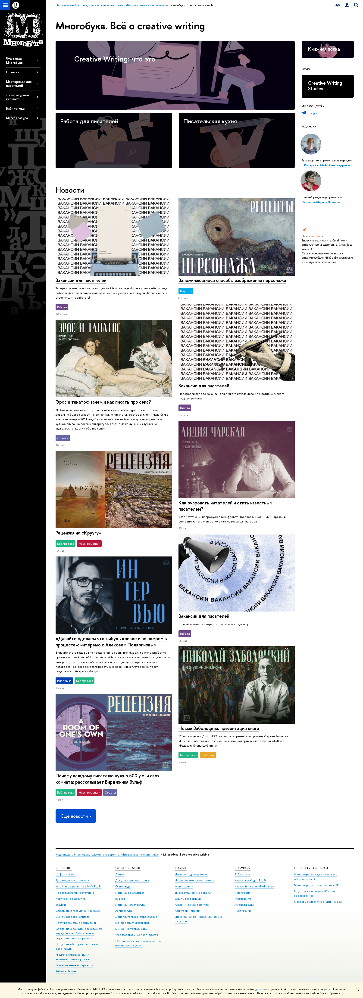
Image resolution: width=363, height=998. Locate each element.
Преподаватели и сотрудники (75, 893)
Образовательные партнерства (136, 935)
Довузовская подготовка (132, 880)
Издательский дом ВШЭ (250, 880)
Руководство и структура (72, 880)
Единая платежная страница (74, 965)
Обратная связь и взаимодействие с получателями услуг (139, 943)
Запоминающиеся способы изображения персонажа (232, 280)
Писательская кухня (210, 121)
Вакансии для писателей (81, 280)
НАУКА (181, 867)
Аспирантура (123, 911)
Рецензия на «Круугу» (78, 533)
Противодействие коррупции (76, 923)
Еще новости (76, 816)
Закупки (61, 905)
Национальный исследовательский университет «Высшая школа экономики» (107, 854)
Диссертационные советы (193, 893)
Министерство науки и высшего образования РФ (315, 876)
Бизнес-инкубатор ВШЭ (131, 929)
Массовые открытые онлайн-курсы (318, 902)
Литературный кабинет (17, 97)
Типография (242, 893)
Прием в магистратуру (130, 905)
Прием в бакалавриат (129, 893)
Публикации (243, 911)
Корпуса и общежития (71, 899)
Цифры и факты (66, 874)
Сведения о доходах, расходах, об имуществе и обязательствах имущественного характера (79, 933)
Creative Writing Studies (325, 86)
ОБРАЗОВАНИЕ (128, 867)
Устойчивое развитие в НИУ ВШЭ (78, 886)
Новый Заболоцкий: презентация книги (218, 728)
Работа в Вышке (66, 971)
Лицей (119, 874)
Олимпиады (123, 886)
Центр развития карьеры (132, 923)
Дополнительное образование (136, 917)
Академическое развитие (192, 905)
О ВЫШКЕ (64, 867)
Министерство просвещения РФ (316, 885)
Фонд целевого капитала (72, 917)
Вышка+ (120, 899)
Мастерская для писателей (18, 83)
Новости (12, 72)
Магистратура (17, 118)
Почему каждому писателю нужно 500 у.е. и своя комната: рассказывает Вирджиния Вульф (108, 778)
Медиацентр (243, 899)
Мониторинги (184, 886)
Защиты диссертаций (188, 899)
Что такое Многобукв (14, 60)
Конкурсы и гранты (187, 911)
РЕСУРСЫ (242, 867)
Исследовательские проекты (194, 880)
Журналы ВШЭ (244, 905)
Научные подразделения (191, 874)
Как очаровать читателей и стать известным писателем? (225, 506)
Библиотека (15, 108)
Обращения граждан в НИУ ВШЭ (78, 911)
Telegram (313, 113)
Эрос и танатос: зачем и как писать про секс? (103, 402)
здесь (257, 989)
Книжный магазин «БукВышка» (254, 886)
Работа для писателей (89, 121)
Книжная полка (324, 49)
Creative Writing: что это (114, 59)
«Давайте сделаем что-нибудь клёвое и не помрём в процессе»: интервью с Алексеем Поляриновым (111, 641)
